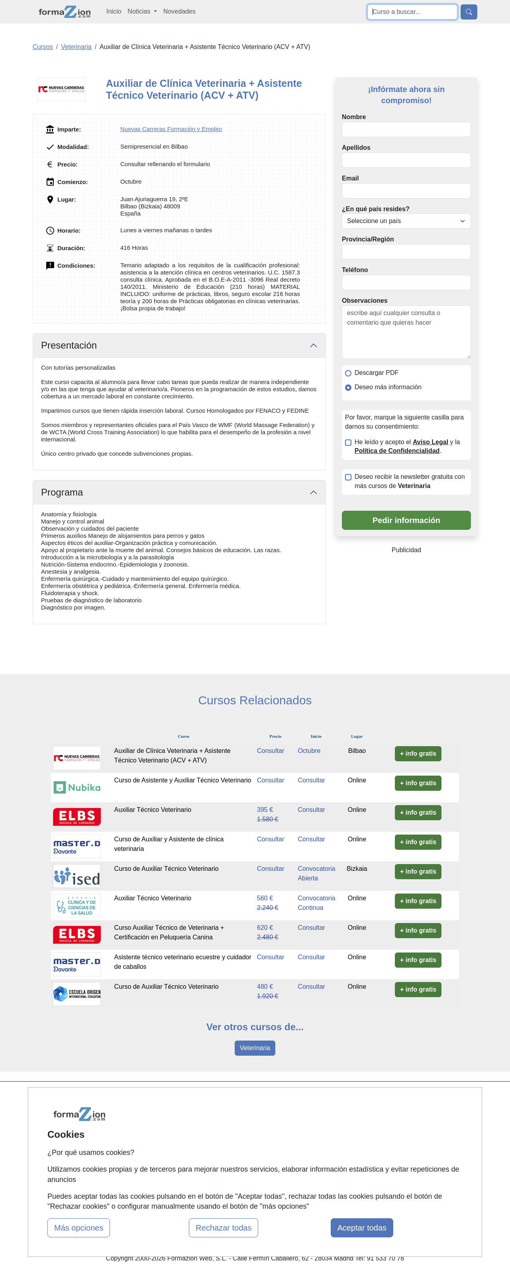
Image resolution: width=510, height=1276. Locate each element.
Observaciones (365, 300)
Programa (62, 492)
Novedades (179, 11)
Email (350, 178)
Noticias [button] (140, 11)
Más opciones (78, 1227)
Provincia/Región (368, 239)
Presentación (69, 345)
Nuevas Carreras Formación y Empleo (171, 128)
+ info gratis (418, 753)
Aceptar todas (361, 1227)
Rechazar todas (223, 1227)
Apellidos (356, 147)
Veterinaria (255, 1048)
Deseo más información (388, 387)
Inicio (113, 11)
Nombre (354, 117)
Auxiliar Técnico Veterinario (153, 809)
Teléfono (355, 270)
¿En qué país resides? (376, 209)
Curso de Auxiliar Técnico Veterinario (166, 868)
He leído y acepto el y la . (407, 447)
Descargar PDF (376, 372)
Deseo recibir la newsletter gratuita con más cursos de (410, 481)
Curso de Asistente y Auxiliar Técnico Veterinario (182, 780)
